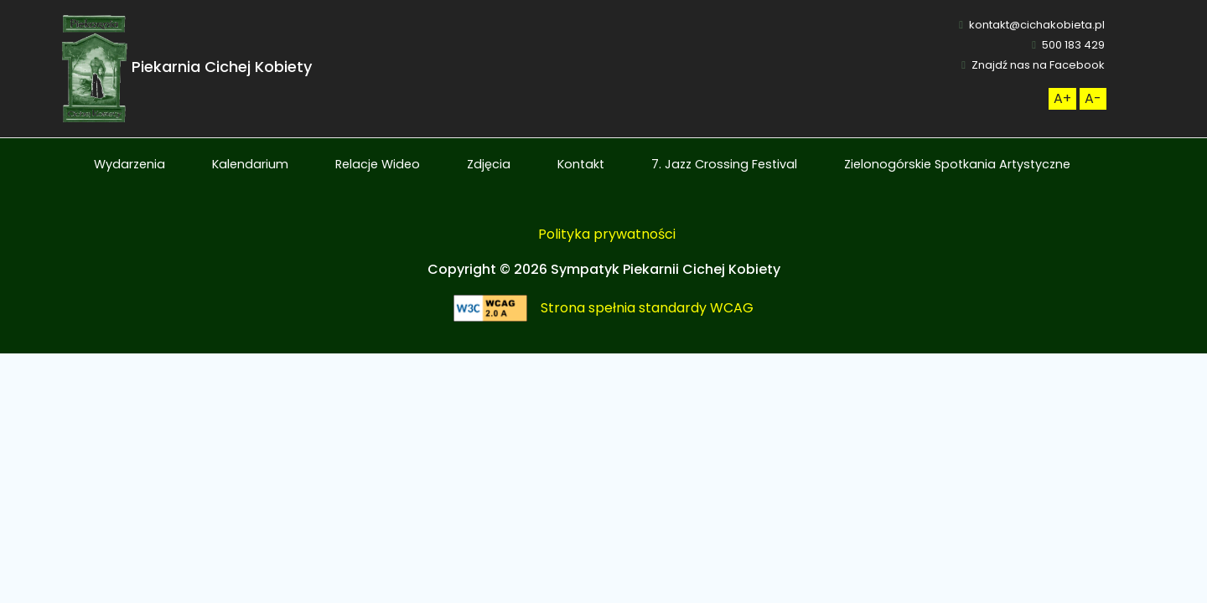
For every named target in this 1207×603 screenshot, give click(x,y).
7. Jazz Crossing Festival (724, 164)
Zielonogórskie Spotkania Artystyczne (957, 164)
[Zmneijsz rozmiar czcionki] (1093, 99)
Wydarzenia (129, 164)
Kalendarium (250, 164)
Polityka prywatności (607, 234)
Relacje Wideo (377, 164)
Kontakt (580, 164)
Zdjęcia (488, 164)
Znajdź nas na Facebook (1033, 65)
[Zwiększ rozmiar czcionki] (1062, 99)
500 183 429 (1068, 45)
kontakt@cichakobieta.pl (1032, 25)
